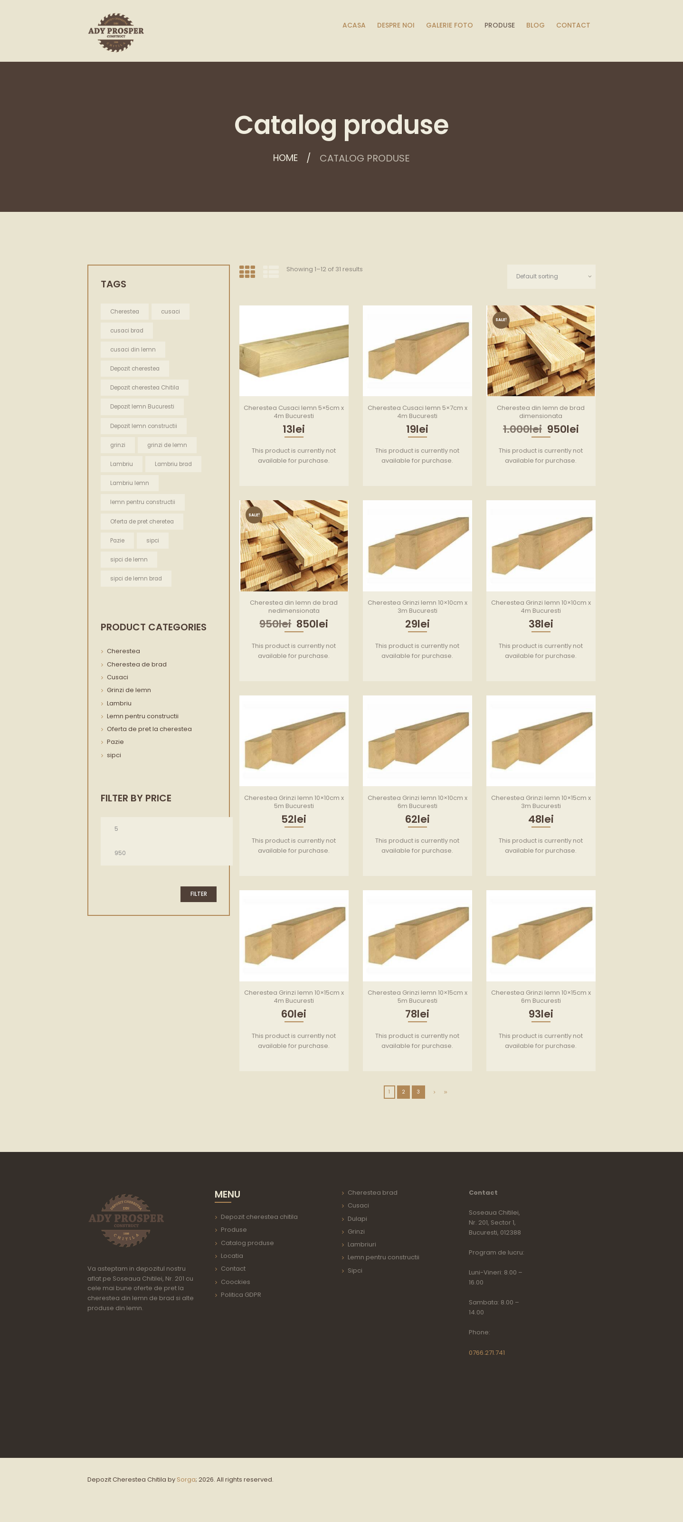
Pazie (115, 743)
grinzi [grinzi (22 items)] (118, 445)
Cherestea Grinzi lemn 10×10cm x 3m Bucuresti (417, 607)
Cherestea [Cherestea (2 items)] (125, 311)
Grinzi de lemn (129, 691)
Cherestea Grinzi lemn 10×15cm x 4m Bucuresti (294, 997)
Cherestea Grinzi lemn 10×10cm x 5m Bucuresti (294, 801)
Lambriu (119, 704)
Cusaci (117, 678)
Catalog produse (247, 1242)
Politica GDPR (241, 1294)
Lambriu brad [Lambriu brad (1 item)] (175, 465)
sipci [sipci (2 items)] (154, 541)
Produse (234, 1230)
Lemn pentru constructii (143, 717)
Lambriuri (362, 1244)
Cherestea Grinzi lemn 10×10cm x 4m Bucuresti (541, 607)
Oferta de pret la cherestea (149, 730)
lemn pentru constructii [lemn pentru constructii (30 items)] (143, 503)
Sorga (186, 1479)
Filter (198, 896)
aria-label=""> (143, 1380)
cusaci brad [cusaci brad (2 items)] (128, 330)
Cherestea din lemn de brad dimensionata (541, 411)
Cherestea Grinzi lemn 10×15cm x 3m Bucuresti (541, 801)
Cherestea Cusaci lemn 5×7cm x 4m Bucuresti (417, 411)
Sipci (355, 1270)
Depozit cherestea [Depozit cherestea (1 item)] (135, 369)
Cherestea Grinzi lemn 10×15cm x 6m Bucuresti (541, 997)
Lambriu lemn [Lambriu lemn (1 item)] (130, 484)
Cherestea (123, 652)
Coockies (235, 1281)
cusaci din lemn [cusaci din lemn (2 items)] (134, 349)
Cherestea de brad (137, 665)
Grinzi (356, 1231)
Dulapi (357, 1218)
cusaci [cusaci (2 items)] (172, 311)
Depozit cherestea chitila (259, 1217)
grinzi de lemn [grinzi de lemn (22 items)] (168, 445)
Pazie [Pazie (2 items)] (117, 541)
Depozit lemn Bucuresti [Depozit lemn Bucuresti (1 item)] (143, 407)
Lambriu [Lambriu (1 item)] (122, 465)
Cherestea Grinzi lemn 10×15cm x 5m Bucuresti (417, 997)
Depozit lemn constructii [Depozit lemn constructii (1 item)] (145, 426)
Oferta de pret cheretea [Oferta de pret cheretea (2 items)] (143, 522)
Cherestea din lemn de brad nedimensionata (294, 607)
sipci (114, 756)
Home (286, 158)
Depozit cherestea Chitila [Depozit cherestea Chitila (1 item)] (146, 388)
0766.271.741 (487, 1352)
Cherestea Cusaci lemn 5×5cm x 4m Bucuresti (294, 411)
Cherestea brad (373, 1193)
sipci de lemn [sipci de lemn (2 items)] (129, 561)
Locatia (232, 1256)
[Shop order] (550, 277)
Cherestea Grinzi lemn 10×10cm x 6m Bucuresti (417, 801)
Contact (233, 1269)
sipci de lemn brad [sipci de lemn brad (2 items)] (137, 580)
